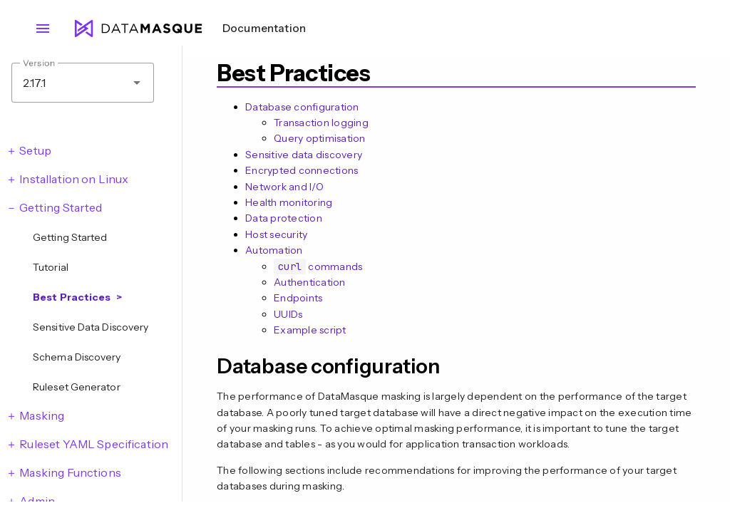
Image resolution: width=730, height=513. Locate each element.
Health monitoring (288, 202)
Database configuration (302, 106)
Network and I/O (284, 186)
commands (318, 266)
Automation (274, 250)
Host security (276, 234)
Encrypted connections (301, 170)
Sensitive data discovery (303, 154)
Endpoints (298, 297)
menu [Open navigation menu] (42, 28)
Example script (310, 329)
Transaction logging (321, 122)
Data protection (283, 218)
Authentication (310, 282)
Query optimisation (320, 138)
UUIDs (288, 314)
